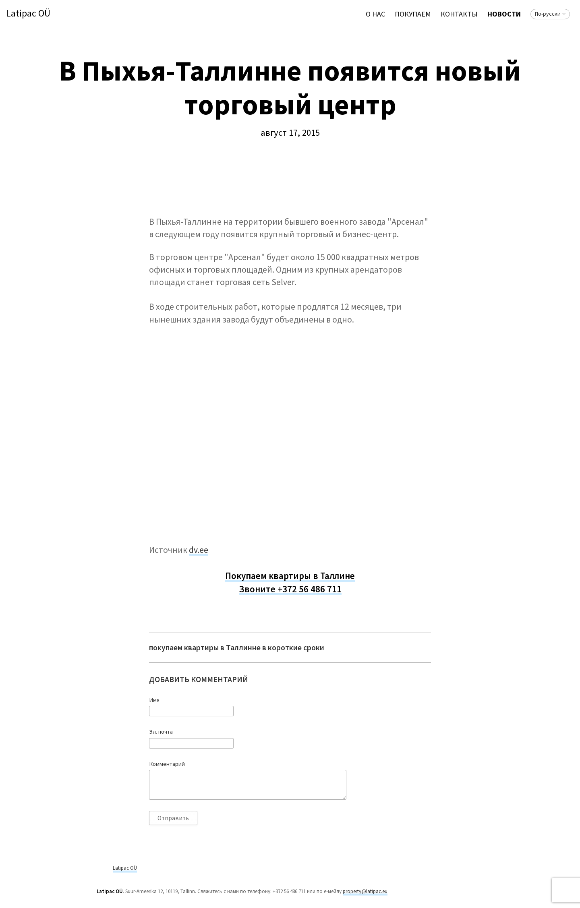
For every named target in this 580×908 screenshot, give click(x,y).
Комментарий (167, 763)
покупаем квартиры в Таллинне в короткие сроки (236, 647)
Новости (504, 14)
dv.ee (198, 549)
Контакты (459, 14)
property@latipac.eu (365, 891)
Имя (154, 699)
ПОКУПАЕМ (413, 14)
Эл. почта (161, 731)
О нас (375, 14)
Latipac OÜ (28, 13)
